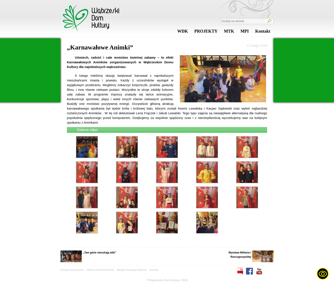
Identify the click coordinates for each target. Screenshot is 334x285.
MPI (244, 32)
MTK (229, 32)
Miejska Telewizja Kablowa (132, 270)
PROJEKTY (205, 32)
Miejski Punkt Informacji (100, 270)
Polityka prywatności (72, 270)
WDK (182, 32)
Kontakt (262, 32)
